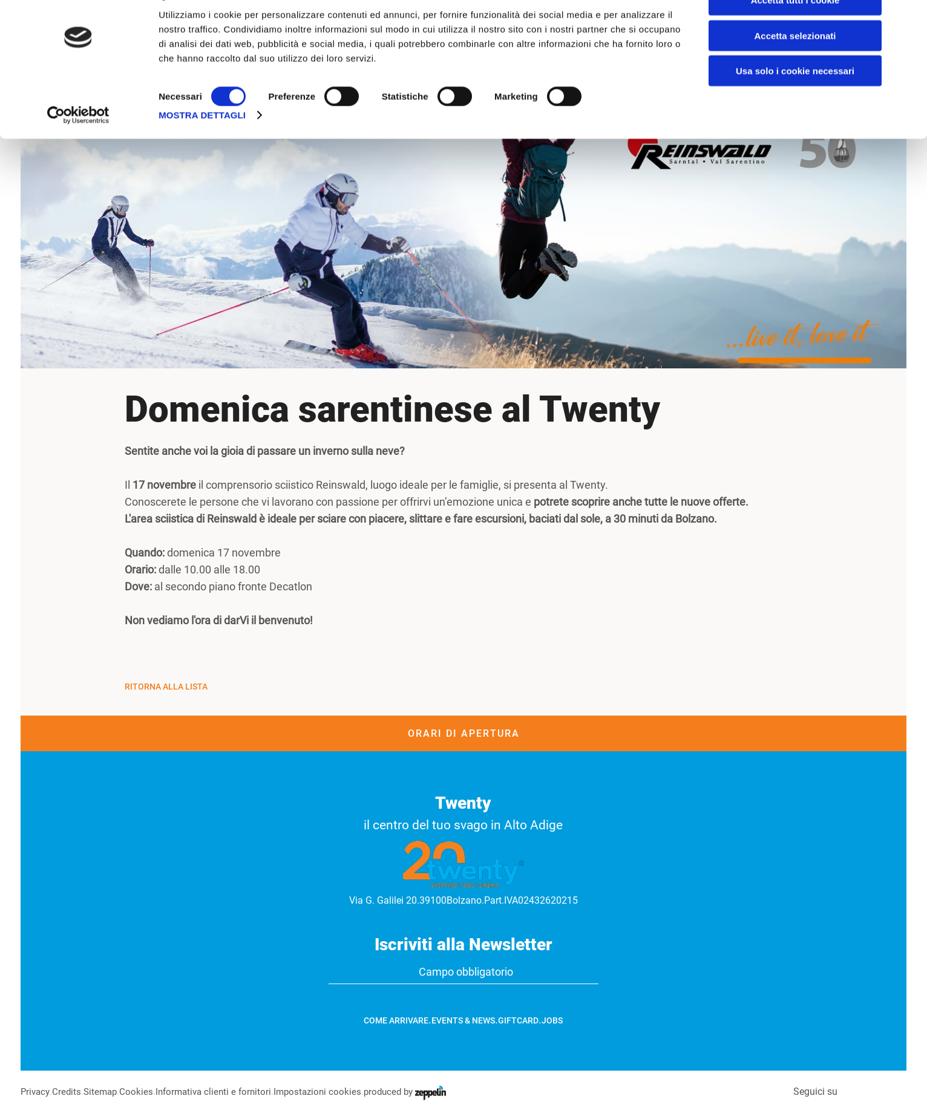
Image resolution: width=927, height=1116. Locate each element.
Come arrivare (396, 1020)
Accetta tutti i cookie (795, 30)
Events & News (463, 1020)
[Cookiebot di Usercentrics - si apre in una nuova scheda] (78, 145)
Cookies (141, 1091)
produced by (420, 1091)
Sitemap (104, 1091)
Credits (69, 1091)
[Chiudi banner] (908, 19)
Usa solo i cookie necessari (795, 101)
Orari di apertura (464, 733)
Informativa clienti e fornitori (220, 1091)
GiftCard (518, 1020)
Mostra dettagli (202, 145)
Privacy (36, 1091)
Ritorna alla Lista (166, 686)
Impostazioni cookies (329, 1091)
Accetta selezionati (795, 65)
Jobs (552, 1020)
